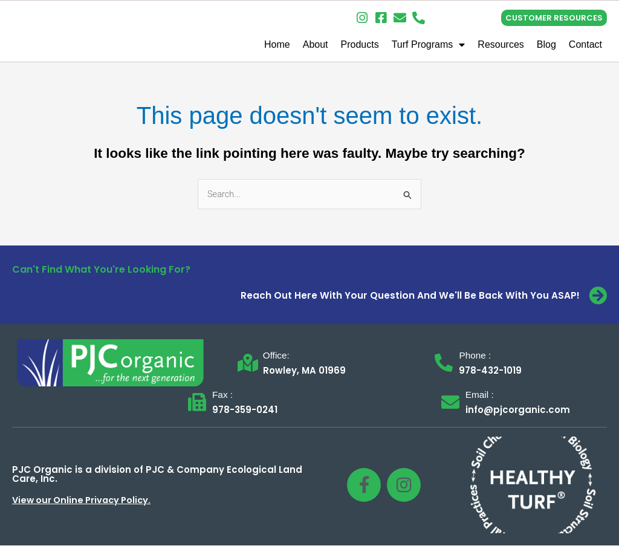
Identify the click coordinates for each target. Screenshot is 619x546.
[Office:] (248, 363)
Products (360, 44)
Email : (480, 395)
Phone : (475, 356)
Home (277, 44)
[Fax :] (197, 403)
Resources (500, 44)
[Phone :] (444, 363)
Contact (585, 44)
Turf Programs (428, 45)
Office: (277, 356)
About (315, 44)
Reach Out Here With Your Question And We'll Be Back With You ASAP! (410, 296)
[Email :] (450, 403)
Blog (546, 44)
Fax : (223, 395)
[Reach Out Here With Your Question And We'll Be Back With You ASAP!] (598, 296)
